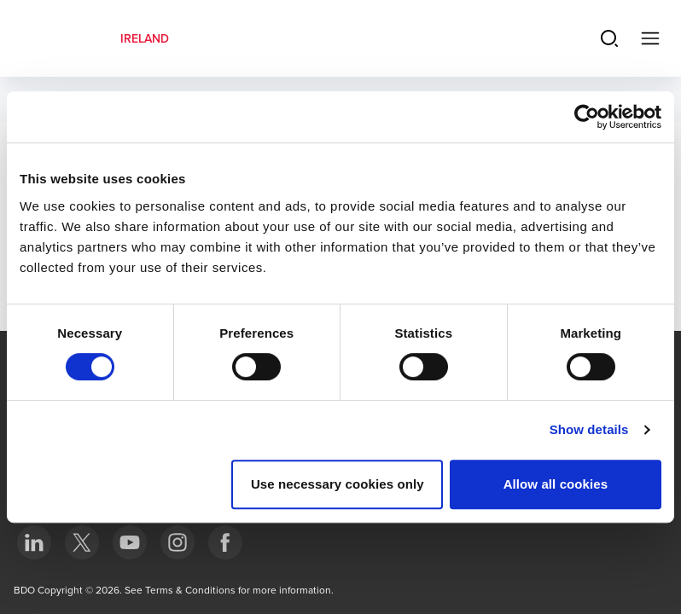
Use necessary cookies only (337, 484)
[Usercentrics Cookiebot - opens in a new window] (586, 117)
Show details (589, 429)
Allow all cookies (555, 484)
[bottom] (34, 542)
